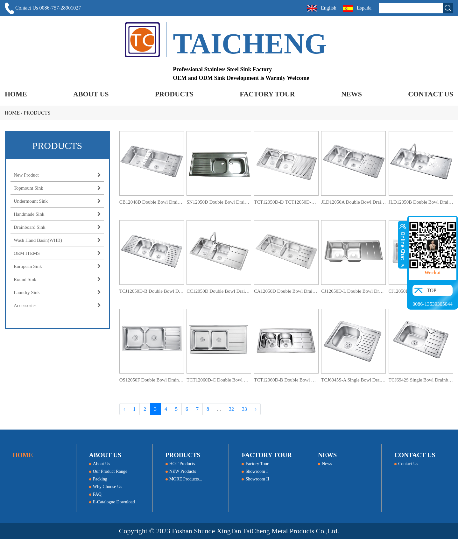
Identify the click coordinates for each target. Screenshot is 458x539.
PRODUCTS (174, 94)
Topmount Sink (57, 188)
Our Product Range (108, 471)
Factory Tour (255, 463)
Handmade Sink (57, 214)
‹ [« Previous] (124, 409)
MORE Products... (184, 479)
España (358, 8)
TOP (431, 290)
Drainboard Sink (57, 227)
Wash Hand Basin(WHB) (57, 240)
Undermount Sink (57, 201)
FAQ (95, 494)
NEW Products (181, 471)
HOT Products (180, 463)
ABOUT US (91, 94)
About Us (99, 463)
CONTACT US (430, 94)
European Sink (57, 266)
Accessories (57, 305)
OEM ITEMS (57, 253)
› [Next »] (256, 409)
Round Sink (57, 279)
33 (244, 409)
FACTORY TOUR (267, 94)
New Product (57, 175)
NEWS (351, 94)
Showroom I (255, 471)
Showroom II (255, 479)
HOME (16, 94)
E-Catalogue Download (112, 502)
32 (231, 409)
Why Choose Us (105, 486)
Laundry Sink (57, 292)
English (321, 8)
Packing (98, 479)
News (325, 463)
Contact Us (406, 463)
